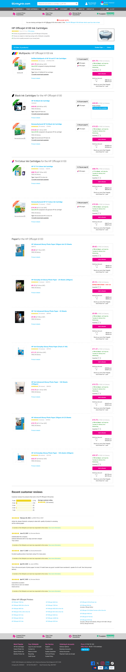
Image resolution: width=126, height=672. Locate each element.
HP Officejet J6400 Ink (52, 618)
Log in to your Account (34, 646)
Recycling (73, 9)
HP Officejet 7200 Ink (52, 605)
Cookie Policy (49, 656)
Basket (106, 3)
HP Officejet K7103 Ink (86, 616)
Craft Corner (31, 656)
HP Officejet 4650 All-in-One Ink (54, 608)
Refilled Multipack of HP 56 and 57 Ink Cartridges (48, 58)
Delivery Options (64, 646)
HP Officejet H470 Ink (86, 620)
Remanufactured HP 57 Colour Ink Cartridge (47, 202)
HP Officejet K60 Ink (85, 605)
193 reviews (31, 31)
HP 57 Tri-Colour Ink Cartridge (42, 166)
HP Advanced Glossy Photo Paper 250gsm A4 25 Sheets (51, 417)
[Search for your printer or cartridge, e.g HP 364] (56, 3)
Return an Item (32, 651)
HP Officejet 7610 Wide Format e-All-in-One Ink (93, 610)
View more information (54, 528)
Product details (35, 78)
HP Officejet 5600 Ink (52, 615)
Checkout (111, 3)
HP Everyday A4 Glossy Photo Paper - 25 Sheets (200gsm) (52, 280)
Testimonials (49, 649)
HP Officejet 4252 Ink (17, 618)
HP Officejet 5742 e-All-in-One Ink (21, 612)
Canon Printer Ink (19, 649)
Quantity (94, 70)
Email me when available (100, 108)
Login (94, 4)
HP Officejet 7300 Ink (17, 602)
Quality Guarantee (50, 651)
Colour (109, 47)
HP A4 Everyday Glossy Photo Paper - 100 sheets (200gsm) (52, 453)
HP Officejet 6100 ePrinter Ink (88, 602)
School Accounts (64, 651)
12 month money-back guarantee (40, 74)
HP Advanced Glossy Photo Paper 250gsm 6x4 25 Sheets (51, 244)
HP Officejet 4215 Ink (17, 615)
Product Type (99, 47)
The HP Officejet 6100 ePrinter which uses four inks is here (83, 22)
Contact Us (90, 9)
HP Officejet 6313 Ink (17, 621)
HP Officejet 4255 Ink (52, 621)
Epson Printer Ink (19, 651)
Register (90, 4)
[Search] (76, 3)
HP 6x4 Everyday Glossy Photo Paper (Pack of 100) (49, 347)
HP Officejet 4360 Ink (86, 613)
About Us (81, 9)
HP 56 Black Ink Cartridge (40, 101)
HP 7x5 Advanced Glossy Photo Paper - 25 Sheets (49, 311)
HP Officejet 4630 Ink (52, 602)
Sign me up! (85, 649)
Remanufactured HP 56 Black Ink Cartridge (46, 124)
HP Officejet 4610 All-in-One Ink (54, 612)
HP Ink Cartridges (19, 646)
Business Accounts (65, 649)
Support (47, 646)
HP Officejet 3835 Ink (17, 608)
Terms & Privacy (50, 654)
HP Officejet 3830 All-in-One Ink (20, 605)
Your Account (92, 3)
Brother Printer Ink (19, 654)
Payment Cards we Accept (67, 654)
